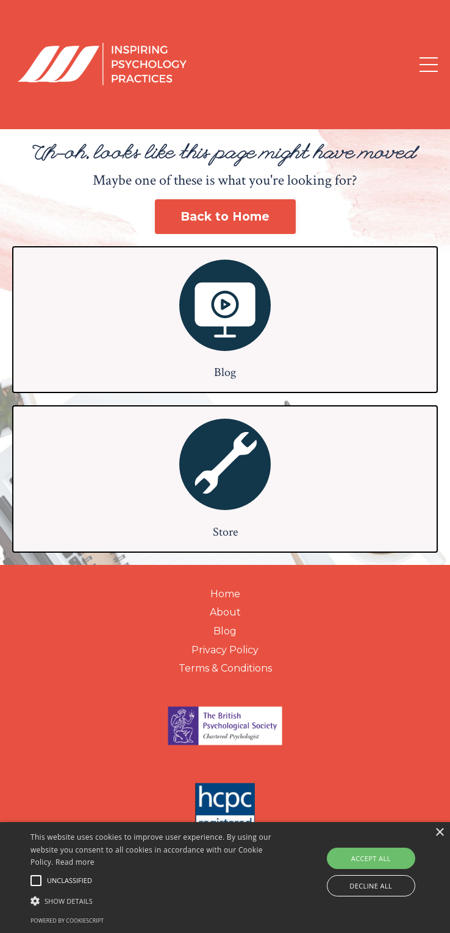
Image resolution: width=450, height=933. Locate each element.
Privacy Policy (225, 650)
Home (225, 594)
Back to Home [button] (225, 216)
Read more (75, 862)
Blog (225, 631)
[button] (157, 901)
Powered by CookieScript (67, 920)
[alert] (225, 877)
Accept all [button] (371, 858)
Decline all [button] (370, 885)
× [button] (439, 832)
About (225, 612)
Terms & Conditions (225, 668)
